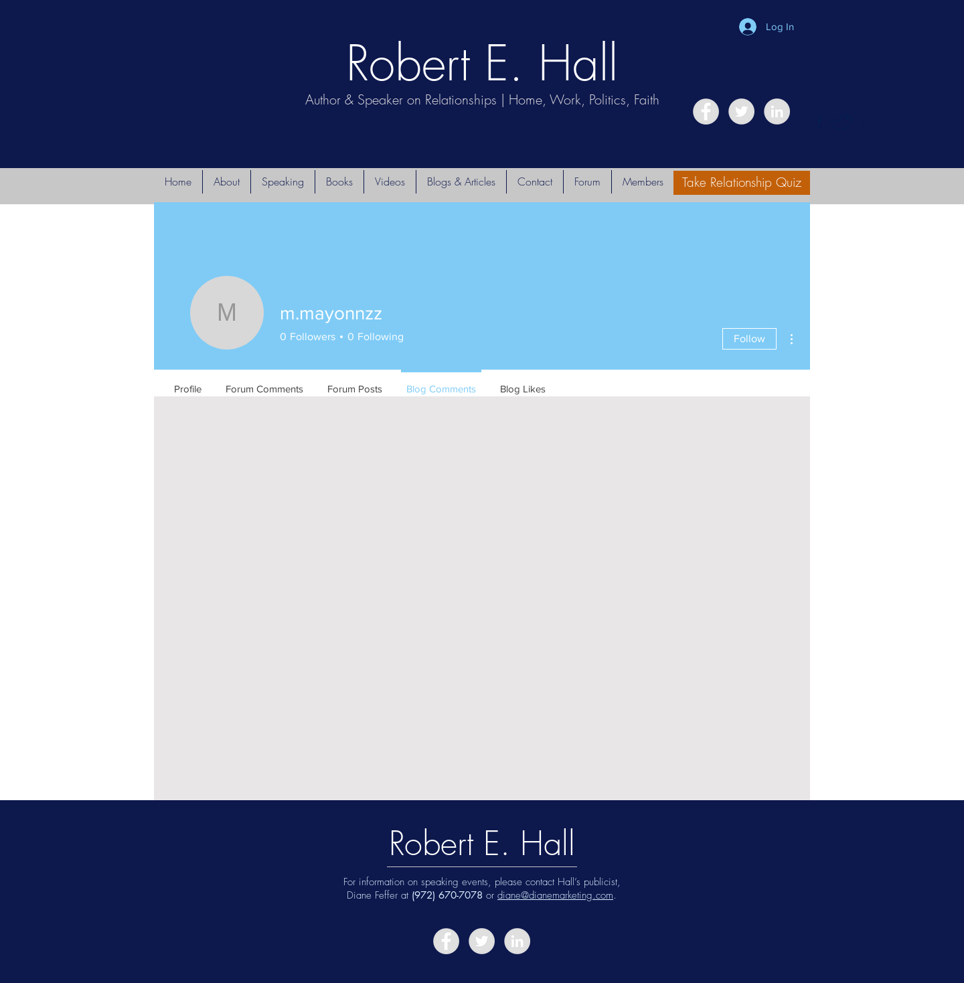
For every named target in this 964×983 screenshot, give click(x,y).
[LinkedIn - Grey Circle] (777, 111)
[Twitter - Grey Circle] (741, 111)
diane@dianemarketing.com (555, 895)
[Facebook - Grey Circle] (706, 111)
